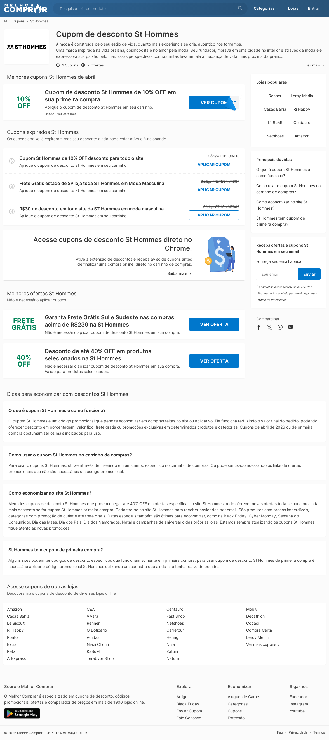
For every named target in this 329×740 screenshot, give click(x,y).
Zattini (172, 651)
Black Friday (188, 703)
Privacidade (298, 733)
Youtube (297, 710)
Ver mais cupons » (262, 644)
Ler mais (315, 65)
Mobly (251, 609)
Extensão (236, 717)
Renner (275, 95)
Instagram (299, 703)
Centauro (301, 122)
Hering (172, 637)
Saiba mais (179, 273)
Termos (319, 733)
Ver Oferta (214, 324)
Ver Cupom (220, 102)
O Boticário (97, 630)
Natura (172, 658)
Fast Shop (175, 616)
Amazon (302, 136)
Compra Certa (259, 630)
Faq (280, 733)
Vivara (92, 616)
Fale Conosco (189, 717)
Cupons (19, 21)
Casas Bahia (275, 109)
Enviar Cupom (189, 710)
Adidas (93, 637)
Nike (170, 644)
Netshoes (275, 136)
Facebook (299, 696)
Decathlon (255, 616)
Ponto (12, 637)
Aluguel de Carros (244, 696)
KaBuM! (275, 122)
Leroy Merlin (302, 95)
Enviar (309, 274)
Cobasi (252, 623)
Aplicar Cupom (214, 164)
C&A (91, 609)
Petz (11, 651)
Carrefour (175, 630)
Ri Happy (301, 109)
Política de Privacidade (271, 299)
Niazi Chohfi (98, 644)
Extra (12, 644)
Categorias (238, 703)
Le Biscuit (16, 623)
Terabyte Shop (100, 658)
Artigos (183, 696)
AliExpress (16, 658)
